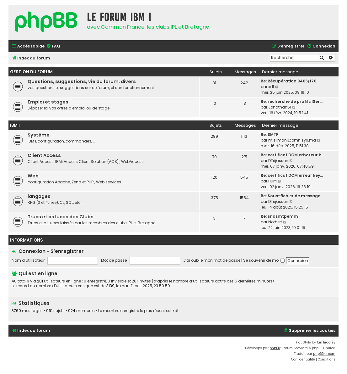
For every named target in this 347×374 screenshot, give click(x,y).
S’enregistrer (67, 251)
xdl (271, 86)
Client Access (44, 155)
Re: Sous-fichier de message (290, 195)
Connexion (32, 251)
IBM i (15, 125)
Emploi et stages (48, 102)
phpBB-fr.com (324, 353)
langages (39, 196)
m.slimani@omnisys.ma (292, 140)
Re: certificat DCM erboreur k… (292, 155)
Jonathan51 (279, 107)
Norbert (275, 222)
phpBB (275, 348)
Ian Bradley (326, 342)
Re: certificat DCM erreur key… (292, 175)
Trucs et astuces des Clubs (60, 217)
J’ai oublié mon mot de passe (211, 260)
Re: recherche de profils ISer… (292, 101)
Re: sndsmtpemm (279, 216)
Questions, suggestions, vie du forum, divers (82, 81)
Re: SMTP (270, 134)
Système (39, 135)
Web (33, 176)
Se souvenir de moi (264, 260)
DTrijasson (278, 160)
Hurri (272, 181)
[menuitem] (53, 46)
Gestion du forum (31, 72)
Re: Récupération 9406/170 (288, 81)
